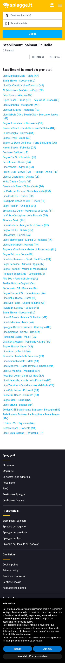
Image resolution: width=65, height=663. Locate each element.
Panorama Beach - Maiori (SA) (20, 336)
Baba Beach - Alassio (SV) (17, 95)
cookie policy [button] (26, 621)
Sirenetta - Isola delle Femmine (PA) (23, 356)
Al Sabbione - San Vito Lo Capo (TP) (23, 90)
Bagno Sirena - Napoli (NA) (18, 346)
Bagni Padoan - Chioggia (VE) (19, 205)
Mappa (38, 57)
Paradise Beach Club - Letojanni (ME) (24, 273)
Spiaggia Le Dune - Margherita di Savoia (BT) (28, 210)
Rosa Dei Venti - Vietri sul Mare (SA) (23, 375)
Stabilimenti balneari (14, 520)
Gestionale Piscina (13, 500)
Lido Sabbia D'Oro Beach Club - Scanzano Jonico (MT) (30, 116)
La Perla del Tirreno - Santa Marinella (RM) (27, 191)
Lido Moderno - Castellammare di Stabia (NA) (28, 365)
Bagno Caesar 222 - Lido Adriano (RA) (24, 293)
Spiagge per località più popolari (21, 544)
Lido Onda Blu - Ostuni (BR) (18, 196)
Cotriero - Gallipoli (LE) (15, 152)
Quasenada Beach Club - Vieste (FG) (23, 186)
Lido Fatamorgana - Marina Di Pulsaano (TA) (27, 239)
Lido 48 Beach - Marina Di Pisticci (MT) (25, 317)
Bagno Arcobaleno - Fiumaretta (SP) (23, 123)
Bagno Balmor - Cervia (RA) (18, 254)
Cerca (33, 33)
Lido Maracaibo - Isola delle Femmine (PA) (27, 380)
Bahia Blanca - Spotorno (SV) (19, 80)
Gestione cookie (12, 582)
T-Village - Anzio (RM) (45, 171)
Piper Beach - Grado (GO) (17, 100)
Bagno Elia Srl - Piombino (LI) (19, 157)
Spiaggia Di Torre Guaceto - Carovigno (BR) (27, 327)
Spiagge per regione (14, 526)
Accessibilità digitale (14, 587)
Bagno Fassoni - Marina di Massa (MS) (25, 268)
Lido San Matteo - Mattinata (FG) (21, 109)
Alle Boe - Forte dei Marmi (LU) (20, 278)
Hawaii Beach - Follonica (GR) (19, 147)
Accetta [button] (47, 648)
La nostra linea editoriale (17, 476)
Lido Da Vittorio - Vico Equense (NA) (23, 85)
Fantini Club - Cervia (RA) (17, 171)
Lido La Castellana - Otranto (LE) (21, 176)
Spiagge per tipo (12, 538)
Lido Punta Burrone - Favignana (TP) (23, 432)
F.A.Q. (6, 488)
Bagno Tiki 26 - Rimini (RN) (18, 230)
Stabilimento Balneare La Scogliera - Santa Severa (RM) (31, 416)
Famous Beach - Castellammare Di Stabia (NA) (29, 128)
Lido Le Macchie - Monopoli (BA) (21, 370)
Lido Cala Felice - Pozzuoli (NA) (21, 390)
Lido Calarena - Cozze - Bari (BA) (21, 332)
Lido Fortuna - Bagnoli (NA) (18, 404)
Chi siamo (8, 465)
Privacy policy (11, 570)
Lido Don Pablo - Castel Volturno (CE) (24, 302)
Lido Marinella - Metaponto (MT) (21, 104)
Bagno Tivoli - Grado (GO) (17, 137)
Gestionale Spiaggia (14, 494)
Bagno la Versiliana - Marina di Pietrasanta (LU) (29, 249)
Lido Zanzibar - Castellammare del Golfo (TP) (28, 385)
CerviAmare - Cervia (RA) (17, 162)
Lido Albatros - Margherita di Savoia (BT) (26, 225)
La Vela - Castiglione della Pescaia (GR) (25, 215)
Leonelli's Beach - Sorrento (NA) (21, 395)
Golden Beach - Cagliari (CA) (18, 283)
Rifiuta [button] (17, 648)
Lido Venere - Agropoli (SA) (18, 167)
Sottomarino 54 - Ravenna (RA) (20, 288)
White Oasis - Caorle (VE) (17, 181)
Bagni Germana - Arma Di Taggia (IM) (23, 264)
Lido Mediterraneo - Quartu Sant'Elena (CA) (27, 259)
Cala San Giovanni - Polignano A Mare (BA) (27, 341)
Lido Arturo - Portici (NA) (17, 234)
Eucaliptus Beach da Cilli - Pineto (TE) (24, 201)
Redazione (9, 482)
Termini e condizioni (14, 576)
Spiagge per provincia (15, 532)
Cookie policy (10, 564)
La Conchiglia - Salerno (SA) (18, 133)
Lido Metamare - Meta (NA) (18, 322)
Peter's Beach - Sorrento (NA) (19, 428)
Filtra (54, 57)
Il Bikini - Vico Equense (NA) (18, 423)
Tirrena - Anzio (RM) (14, 220)
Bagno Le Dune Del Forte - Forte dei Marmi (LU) (30, 142)
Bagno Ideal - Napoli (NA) (17, 399)
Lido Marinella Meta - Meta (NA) (21, 75)
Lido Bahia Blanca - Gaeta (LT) (19, 298)
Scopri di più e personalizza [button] (32, 656)
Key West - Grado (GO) (46, 100)
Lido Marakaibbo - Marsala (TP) (21, 244)
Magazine (8, 471)
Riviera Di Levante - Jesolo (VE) (21, 307)
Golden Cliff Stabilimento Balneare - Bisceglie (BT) (31, 409)
